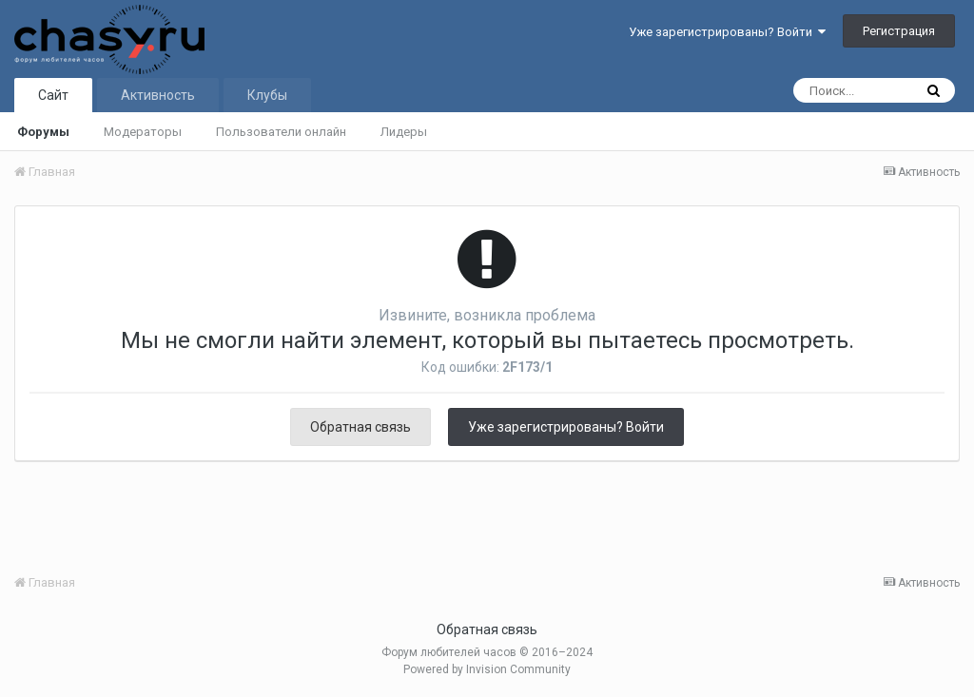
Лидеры (403, 132)
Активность (158, 95)
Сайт (53, 95)
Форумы (43, 132)
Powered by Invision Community (487, 669)
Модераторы (143, 132)
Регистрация (899, 31)
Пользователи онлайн (281, 132)
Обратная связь (360, 427)
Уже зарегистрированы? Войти (727, 32)
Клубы (267, 95)
